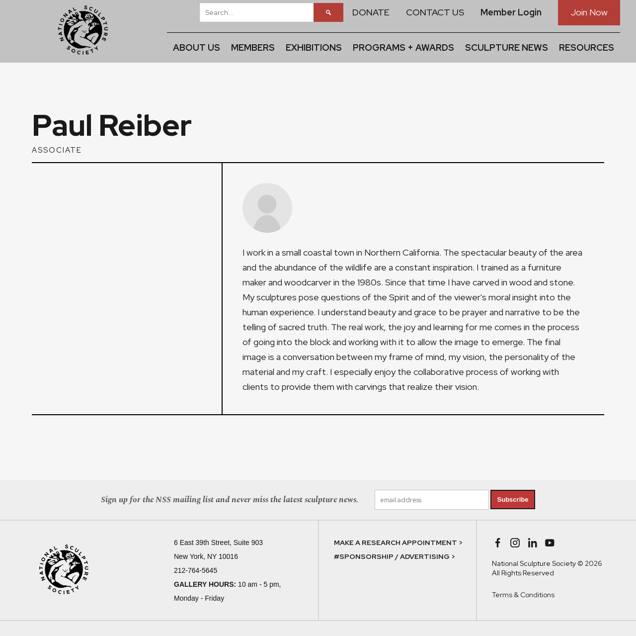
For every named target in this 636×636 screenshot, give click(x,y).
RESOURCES (586, 47)
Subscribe (513, 499)
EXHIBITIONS (314, 47)
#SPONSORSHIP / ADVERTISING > (394, 556)
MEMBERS (253, 47)
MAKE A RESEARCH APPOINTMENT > (398, 542)
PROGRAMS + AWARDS (403, 47)
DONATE (371, 12)
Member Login (511, 12)
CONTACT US (435, 12)
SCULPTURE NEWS (506, 47)
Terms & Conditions (523, 594)
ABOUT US (196, 47)
